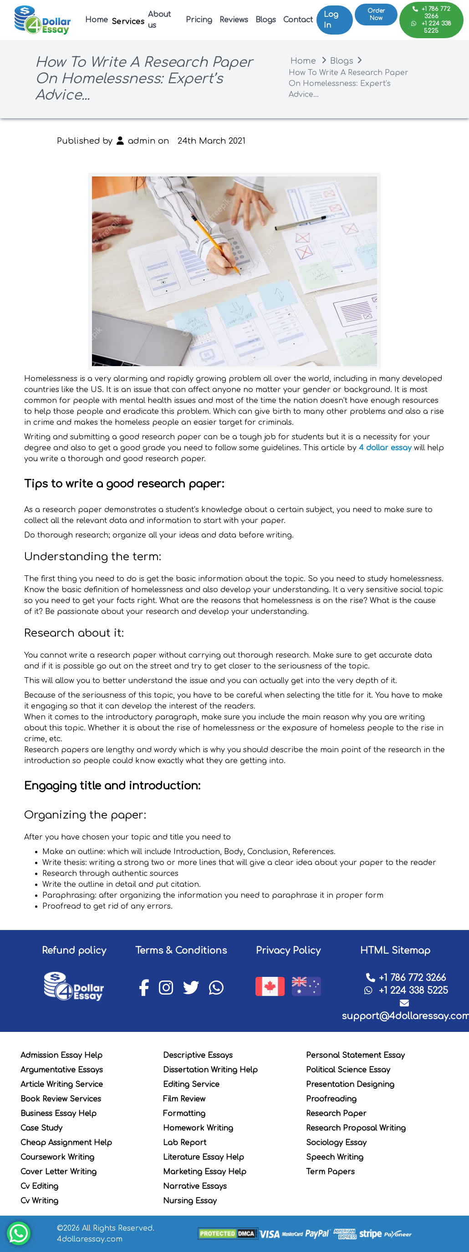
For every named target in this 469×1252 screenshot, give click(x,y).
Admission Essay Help (61, 1055)
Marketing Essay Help (204, 1172)
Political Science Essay (348, 1070)
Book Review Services (60, 1099)
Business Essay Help (58, 1114)
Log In (331, 20)
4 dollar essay (385, 448)
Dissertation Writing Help (210, 1070)
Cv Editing (39, 1186)
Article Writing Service (61, 1085)
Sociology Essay (336, 1143)
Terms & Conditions (181, 950)
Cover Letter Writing (58, 1172)
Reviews (233, 20)
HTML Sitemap (395, 950)
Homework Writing (198, 1128)
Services (128, 22)
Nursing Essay (190, 1201)
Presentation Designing (350, 1085)
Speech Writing (334, 1157)
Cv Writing (39, 1201)
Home (96, 20)
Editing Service (191, 1085)
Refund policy (74, 950)
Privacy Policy (288, 950)
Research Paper (336, 1114)
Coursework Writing (57, 1157)
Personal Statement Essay (355, 1055)
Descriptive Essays (198, 1055)
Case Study (41, 1128)
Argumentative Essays (61, 1070)
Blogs (265, 20)
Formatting (184, 1114)
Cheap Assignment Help (66, 1143)
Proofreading (331, 1099)
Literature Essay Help (203, 1157)
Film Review (184, 1099)
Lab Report (184, 1143)
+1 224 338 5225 (431, 27)
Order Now (376, 15)
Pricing (199, 20)
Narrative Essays (195, 1186)
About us (159, 20)
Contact (298, 20)
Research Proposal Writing (356, 1128)
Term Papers (330, 1172)
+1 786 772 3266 (431, 13)
